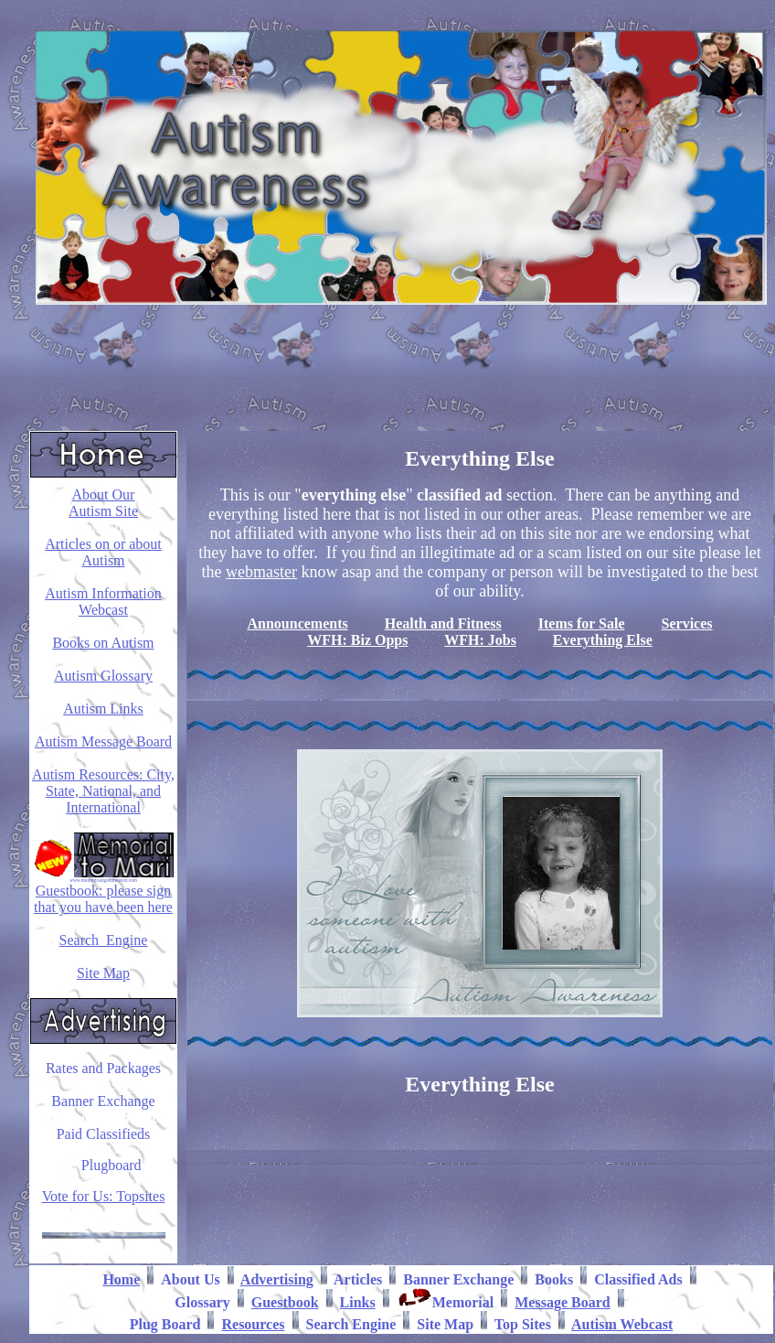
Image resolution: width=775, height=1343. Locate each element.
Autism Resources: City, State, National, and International (103, 791)
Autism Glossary (103, 675)
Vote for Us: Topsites (103, 1196)
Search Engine (103, 940)
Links (358, 1302)
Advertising (276, 1279)
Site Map (103, 973)
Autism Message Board (103, 741)
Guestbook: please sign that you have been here (103, 899)
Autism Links (103, 708)
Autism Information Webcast (103, 602)
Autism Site (103, 511)
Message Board (562, 1302)
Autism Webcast (622, 1324)
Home (121, 1279)
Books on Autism (103, 642)
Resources (252, 1324)
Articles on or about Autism (103, 552)
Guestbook (285, 1302)
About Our (103, 494)
